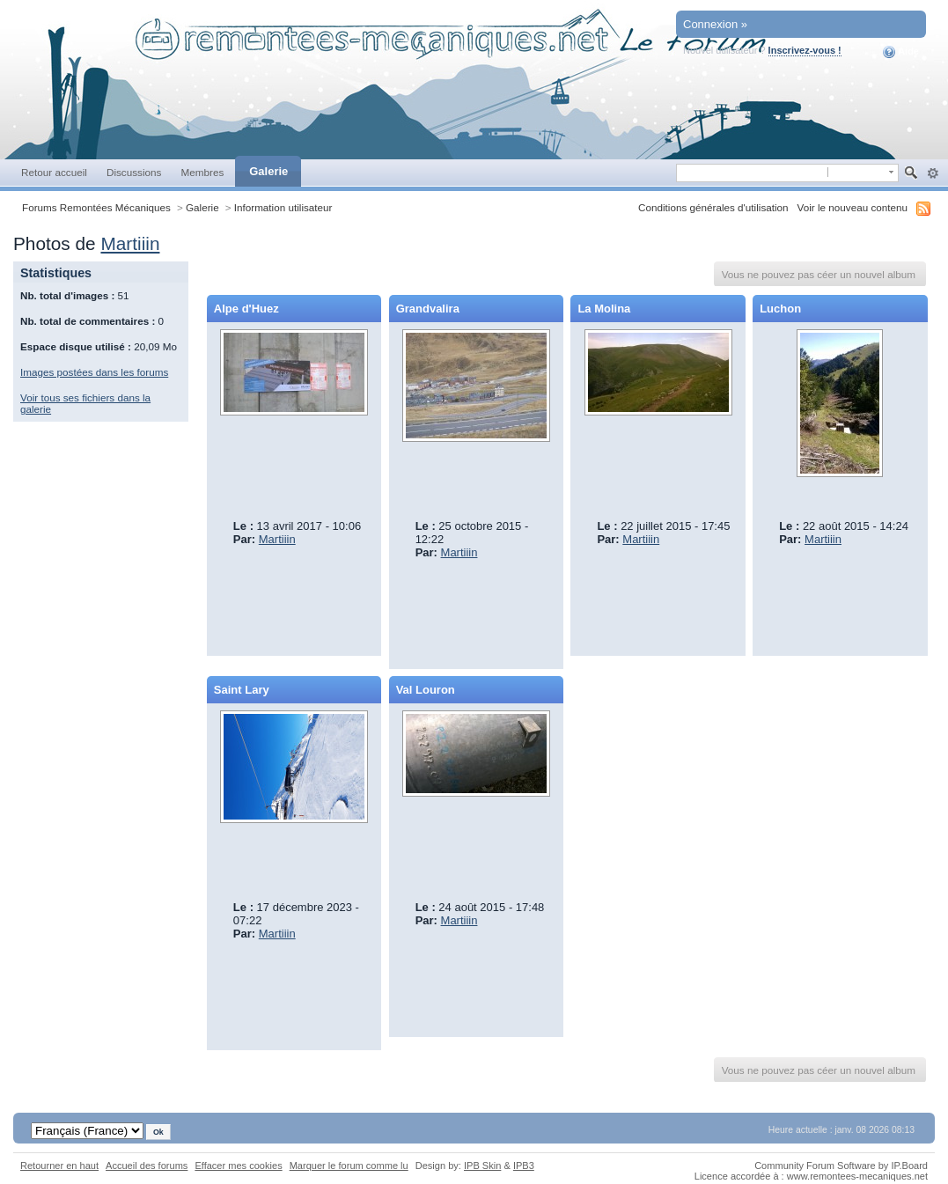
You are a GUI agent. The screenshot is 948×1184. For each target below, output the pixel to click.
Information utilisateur (283, 207)
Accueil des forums (146, 1165)
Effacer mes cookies (238, 1165)
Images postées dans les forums (94, 372)
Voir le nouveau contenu (852, 207)
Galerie (268, 171)
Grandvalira (427, 308)
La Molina (603, 308)
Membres (202, 172)
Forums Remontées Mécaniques (96, 207)
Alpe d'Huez (246, 308)
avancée (933, 173)
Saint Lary (241, 689)
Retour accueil (54, 172)
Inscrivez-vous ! (804, 50)
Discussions (134, 172)
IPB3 (523, 1165)
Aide (901, 52)
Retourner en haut (59, 1165)
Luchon (780, 308)
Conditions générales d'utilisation (713, 207)
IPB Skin (482, 1165)
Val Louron (425, 689)
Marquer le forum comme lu (349, 1165)
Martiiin (129, 243)
